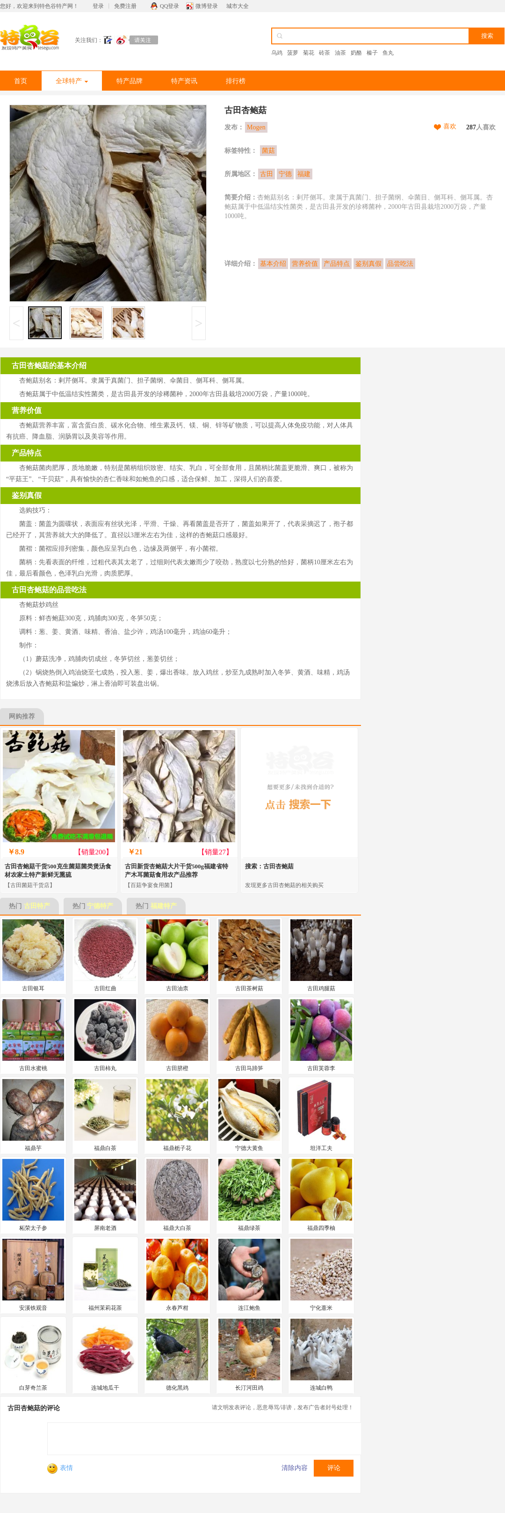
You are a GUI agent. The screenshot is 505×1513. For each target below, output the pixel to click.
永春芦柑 (177, 1308)
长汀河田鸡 (249, 1388)
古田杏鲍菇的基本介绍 (49, 365)
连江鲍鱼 (249, 1308)
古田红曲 (105, 988)
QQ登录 (169, 6)
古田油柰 (177, 988)
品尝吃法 (400, 263)
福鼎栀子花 (177, 1148)
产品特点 (337, 263)
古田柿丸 (105, 1068)
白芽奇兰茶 (33, 1388)
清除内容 (294, 1467)
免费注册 (125, 6)
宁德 (285, 174)
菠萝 (292, 53)
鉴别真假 (368, 263)
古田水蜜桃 (33, 1068)
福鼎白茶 (105, 1148)
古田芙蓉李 (321, 1068)
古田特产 (37, 905)
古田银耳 (33, 988)
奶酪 (356, 53)
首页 (20, 81)
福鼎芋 (33, 1148)
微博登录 (206, 6)
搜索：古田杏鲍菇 (269, 866)
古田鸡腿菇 (321, 988)
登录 (98, 6)
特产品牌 (129, 81)
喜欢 (449, 126)
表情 (60, 1467)
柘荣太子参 (33, 1228)
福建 (303, 174)
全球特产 (72, 81)
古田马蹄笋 (249, 1068)
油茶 (340, 53)
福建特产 (164, 905)
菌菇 (268, 150)
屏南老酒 (105, 1228)
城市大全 (237, 6)
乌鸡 (276, 53)
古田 (266, 174)
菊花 (308, 53)
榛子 (372, 53)
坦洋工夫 (321, 1148)
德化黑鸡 (177, 1388)
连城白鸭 (321, 1388)
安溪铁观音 (33, 1308)
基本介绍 (273, 263)
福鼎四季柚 (321, 1228)
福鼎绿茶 (249, 1228)
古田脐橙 (177, 1068)
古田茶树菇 (249, 988)
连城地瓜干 (105, 1388)
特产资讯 (184, 81)
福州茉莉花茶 (105, 1308)
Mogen (256, 127)
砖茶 (324, 53)
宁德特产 (100, 905)
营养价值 (305, 263)
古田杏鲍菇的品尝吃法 (49, 590)
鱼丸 (388, 53)
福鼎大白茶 (177, 1228)
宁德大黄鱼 (249, 1148)
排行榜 (235, 81)
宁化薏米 (321, 1308)
